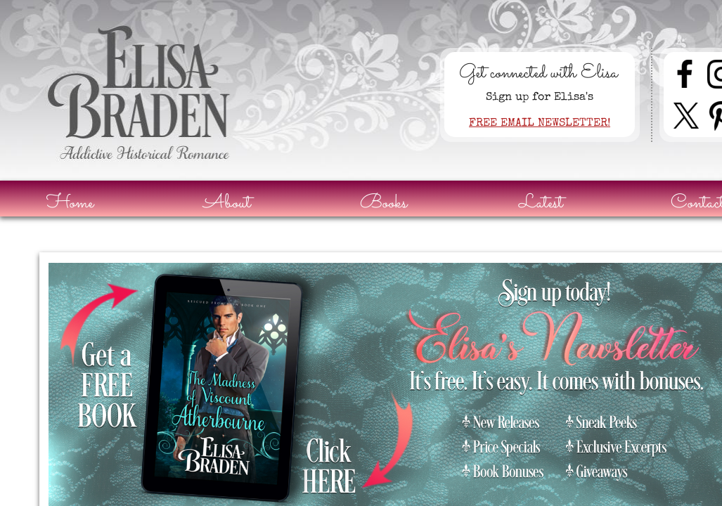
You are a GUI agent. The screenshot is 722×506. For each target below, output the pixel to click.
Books (383, 203)
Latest (541, 203)
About (227, 203)
